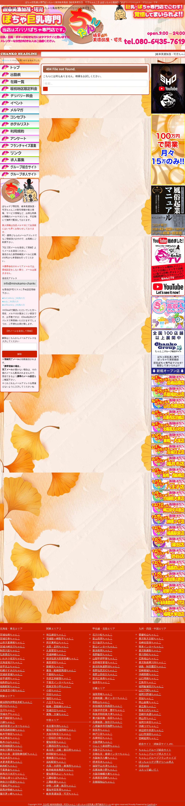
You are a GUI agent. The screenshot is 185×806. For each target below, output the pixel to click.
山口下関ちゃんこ (149, 690)
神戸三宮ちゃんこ (102, 734)
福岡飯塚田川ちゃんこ (151, 686)
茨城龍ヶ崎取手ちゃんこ (60, 638)
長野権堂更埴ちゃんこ (104, 662)
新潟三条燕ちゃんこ (103, 678)
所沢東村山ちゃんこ (57, 642)
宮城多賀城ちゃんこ (11, 674)
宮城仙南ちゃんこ (10, 634)
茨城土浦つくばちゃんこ (13, 777)
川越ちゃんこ (7, 722)
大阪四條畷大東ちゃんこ (106, 773)
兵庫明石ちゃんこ (102, 737)
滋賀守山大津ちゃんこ (104, 765)
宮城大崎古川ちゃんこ (12, 646)
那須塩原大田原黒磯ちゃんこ (62, 658)
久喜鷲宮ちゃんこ (56, 650)
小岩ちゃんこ (53, 690)
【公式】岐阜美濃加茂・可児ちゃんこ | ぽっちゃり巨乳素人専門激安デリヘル (76, 804)
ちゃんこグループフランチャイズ (157, 757)
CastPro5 (151, 804)
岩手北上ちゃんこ (10, 666)
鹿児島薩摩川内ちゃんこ (152, 662)
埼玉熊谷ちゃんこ (10, 737)
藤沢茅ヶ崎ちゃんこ (11, 793)
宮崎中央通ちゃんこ (150, 714)
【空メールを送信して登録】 (19, 330)
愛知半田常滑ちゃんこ (58, 789)
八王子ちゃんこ (55, 702)
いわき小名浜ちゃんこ (12, 658)
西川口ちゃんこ (8, 706)
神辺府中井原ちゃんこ (151, 730)
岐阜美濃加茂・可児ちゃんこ (62, 793)
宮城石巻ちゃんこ (10, 638)
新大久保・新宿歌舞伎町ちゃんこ (18, 753)
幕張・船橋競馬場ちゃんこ (61, 670)
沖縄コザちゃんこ (149, 726)
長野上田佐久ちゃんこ (104, 674)
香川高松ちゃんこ (149, 654)
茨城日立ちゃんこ (56, 710)
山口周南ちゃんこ (149, 678)
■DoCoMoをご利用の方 (13, 298)
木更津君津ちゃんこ (11, 761)
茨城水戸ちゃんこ (10, 714)
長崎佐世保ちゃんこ (150, 642)
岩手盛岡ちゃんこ (10, 678)
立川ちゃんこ (7, 710)
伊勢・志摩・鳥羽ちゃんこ (61, 785)
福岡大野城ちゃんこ (150, 694)
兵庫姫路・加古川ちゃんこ (107, 722)
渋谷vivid (144, 765)
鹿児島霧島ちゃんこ (150, 650)
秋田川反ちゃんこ (10, 650)
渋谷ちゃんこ (53, 694)
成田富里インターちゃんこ (15, 726)
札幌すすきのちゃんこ (12, 670)
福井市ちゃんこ (101, 682)
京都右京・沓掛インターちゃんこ (111, 753)
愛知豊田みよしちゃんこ (60, 773)
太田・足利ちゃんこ (57, 646)
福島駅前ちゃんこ (10, 686)
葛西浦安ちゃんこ (56, 662)
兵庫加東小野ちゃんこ (104, 769)
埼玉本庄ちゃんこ (10, 757)
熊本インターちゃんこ (151, 646)
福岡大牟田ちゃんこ (150, 722)
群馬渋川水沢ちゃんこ (12, 773)
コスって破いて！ (149, 769)
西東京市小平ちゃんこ (58, 686)
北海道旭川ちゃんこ (11, 662)
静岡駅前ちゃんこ (56, 753)
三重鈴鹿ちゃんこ (56, 781)
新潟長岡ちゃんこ (102, 650)
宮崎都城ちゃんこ (149, 670)
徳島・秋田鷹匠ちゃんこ (152, 666)
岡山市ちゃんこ (147, 718)
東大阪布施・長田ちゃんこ (107, 718)
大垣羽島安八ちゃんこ (58, 734)
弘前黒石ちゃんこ (10, 654)
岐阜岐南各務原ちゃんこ (60, 769)
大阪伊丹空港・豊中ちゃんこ (108, 710)
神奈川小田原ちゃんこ (12, 781)
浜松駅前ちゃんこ (56, 761)
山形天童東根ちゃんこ (12, 642)
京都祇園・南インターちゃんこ (109, 698)
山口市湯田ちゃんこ (150, 734)
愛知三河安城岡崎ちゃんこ (61, 729)
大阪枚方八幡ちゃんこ (104, 757)
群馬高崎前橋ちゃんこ (12, 729)
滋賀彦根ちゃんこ (102, 694)
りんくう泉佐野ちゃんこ (106, 745)
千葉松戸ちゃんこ (10, 785)
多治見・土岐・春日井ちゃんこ (63, 749)
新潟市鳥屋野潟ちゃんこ (106, 666)
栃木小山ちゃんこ (10, 742)
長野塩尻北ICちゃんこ (104, 670)
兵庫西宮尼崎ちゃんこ (104, 777)
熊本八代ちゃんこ (149, 710)
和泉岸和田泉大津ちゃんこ (107, 714)
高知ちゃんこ (146, 698)
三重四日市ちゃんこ (57, 745)
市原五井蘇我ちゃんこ (58, 678)
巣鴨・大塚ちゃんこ (57, 714)
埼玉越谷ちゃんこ (56, 634)
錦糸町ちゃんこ (8, 765)
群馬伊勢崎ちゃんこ (11, 789)
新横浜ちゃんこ (55, 666)
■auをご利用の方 (10, 301)
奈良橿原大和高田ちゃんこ (107, 706)
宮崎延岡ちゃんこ (149, 738)
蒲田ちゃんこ (53, 698)
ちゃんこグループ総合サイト (155, 749)
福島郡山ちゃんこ (10, 682)
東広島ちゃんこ (147, 706)
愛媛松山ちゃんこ (149, 634)
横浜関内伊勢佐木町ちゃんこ (16, 702)
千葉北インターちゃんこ (60, 682)
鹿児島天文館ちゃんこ (151, 638)
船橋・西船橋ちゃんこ (58, 706)
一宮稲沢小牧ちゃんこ (58, 737)
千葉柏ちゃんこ (55, 674)
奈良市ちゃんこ (101, 729)
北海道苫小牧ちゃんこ (12, 690)
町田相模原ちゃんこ (11, 745)
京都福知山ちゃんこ (103, 781)
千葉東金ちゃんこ (10, 769)
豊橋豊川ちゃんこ (56, 757)
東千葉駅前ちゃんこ (11, 718)
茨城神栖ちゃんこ (56, 654)
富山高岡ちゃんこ (102, 638)
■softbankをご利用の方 (13, 304)
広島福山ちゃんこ (149, 658)
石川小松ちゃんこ (102, 634)
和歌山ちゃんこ (101, 702)
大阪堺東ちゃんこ (102, 742)
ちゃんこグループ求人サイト (155, 753)
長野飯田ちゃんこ (102, 654)
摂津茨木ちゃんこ (102, 761)
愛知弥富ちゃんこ (56, 742)
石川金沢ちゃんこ (102, 642)
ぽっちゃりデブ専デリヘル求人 (156, 761)
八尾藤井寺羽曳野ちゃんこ (107, 726)
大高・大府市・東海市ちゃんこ (63, 765)
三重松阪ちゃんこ (56, 777)
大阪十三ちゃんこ (102, 749)
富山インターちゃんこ (104, 646)
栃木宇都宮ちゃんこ (11, 734)
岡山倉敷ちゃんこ (149, 702)
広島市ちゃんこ (147, 682)
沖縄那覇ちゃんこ (149, 674)
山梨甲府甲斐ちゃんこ (104, 658)
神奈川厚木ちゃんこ (11, 749)
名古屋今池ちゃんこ (57, 726)
